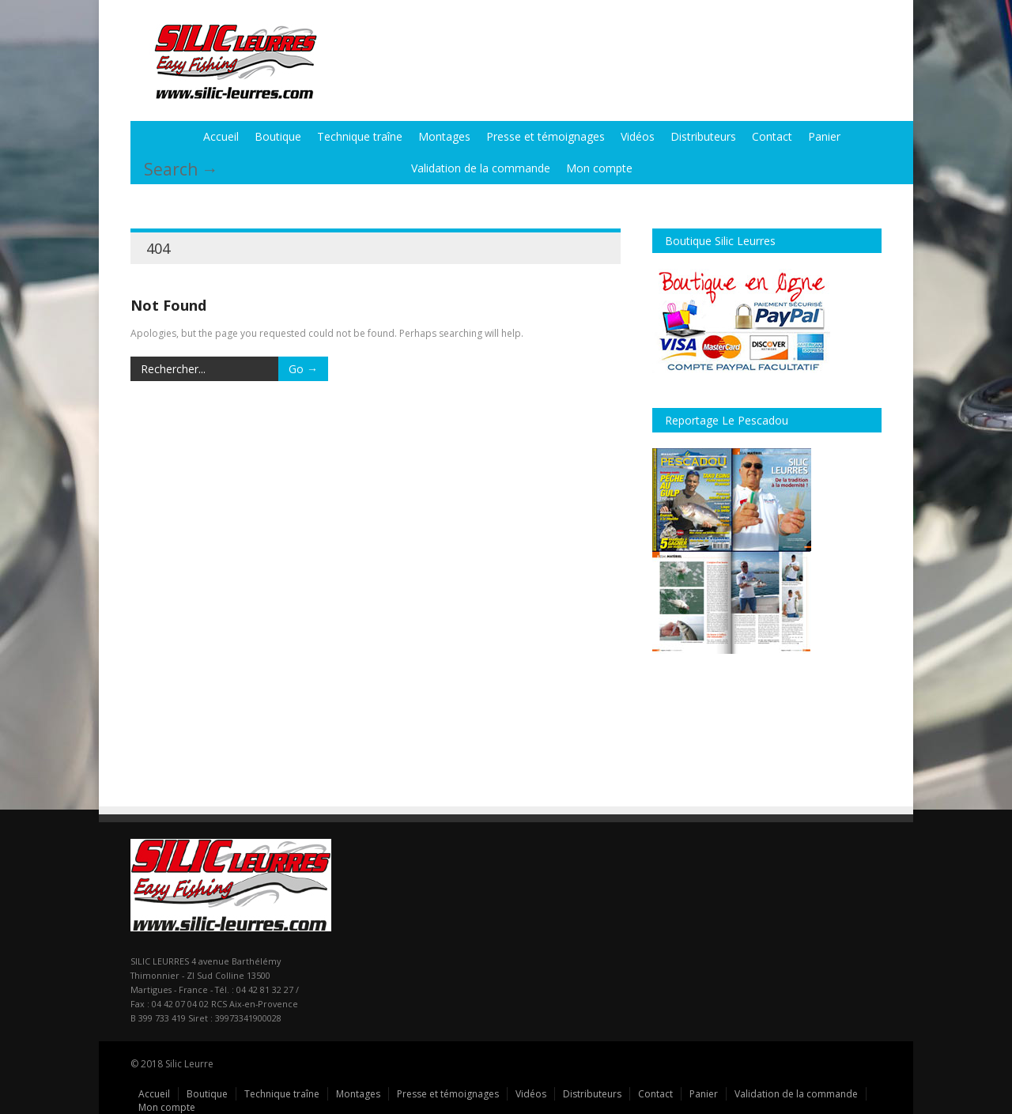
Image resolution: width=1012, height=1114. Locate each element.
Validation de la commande (480, 168)
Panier (824, 136)
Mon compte (599, 168)
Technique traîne (359, 136)
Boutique (278, 136)
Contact (772, 136)
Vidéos (638, 136)
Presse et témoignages (545, 136)
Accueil (221, 136)
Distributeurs (703, 136)
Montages (444, 136)
